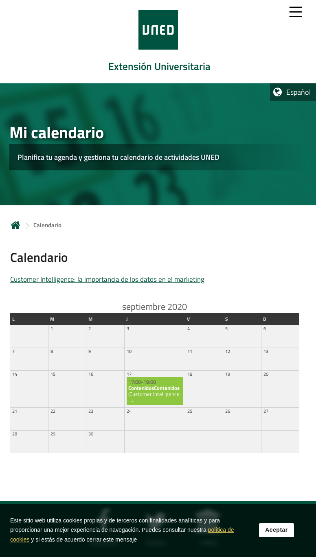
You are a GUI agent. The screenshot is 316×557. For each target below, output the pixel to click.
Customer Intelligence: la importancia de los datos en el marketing (107, 279)
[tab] (158, 41)
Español (298, 92)
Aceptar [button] (276, 531)
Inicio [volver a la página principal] (15, 225)
